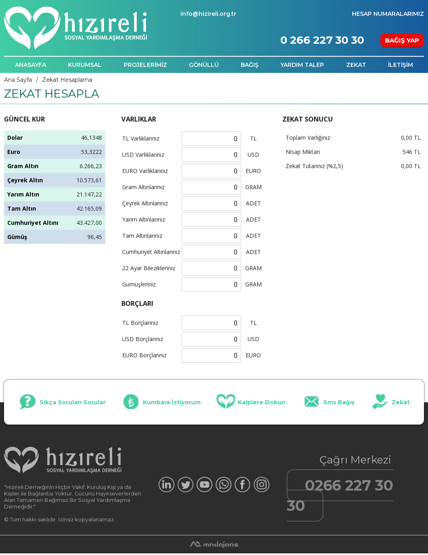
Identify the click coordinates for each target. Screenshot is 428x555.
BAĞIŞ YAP (402, 40)
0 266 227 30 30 (322, 40)
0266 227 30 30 (340, 495)
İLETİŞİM (400, 64)
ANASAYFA (30, 64)
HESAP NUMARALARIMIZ (388, 13)
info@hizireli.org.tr (208, 13)
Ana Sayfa (18, 79)
